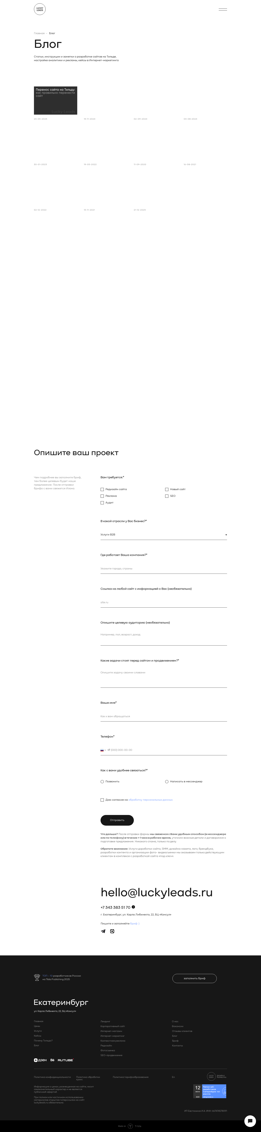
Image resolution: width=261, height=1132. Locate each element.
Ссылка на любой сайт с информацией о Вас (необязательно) (146, 588)
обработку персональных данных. (151, 800)
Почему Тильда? (43, 1041)
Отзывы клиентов (182, 1031)
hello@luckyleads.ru (157, 893)
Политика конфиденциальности (52, 1077)
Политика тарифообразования (130, 1077)
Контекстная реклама (113, 1041)
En (173, 1077)
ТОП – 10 (47, 976)
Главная (39, 33)
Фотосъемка (108, 1050)
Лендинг (105, 1021)
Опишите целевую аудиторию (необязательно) (135, 622)
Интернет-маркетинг (113, 1036)
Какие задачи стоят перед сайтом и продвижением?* (140, 660)
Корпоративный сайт (113, 1026)
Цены (37, 1026)
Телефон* (108, 736)
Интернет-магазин (111, 1031)
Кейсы (37, 1036)
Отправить (117, 820)
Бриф (175, 1041)
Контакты (177, 1046)
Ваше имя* (109, 702)
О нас (175, 1021)
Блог (36, 1045)
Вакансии (177, 1026)
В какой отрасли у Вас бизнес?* (124, 521)
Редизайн (106, 1046)
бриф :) (134, 923)
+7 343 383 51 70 (115, 908)
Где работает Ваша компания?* (124, 555)
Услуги (38, 1031)
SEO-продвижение (111, 1055)
